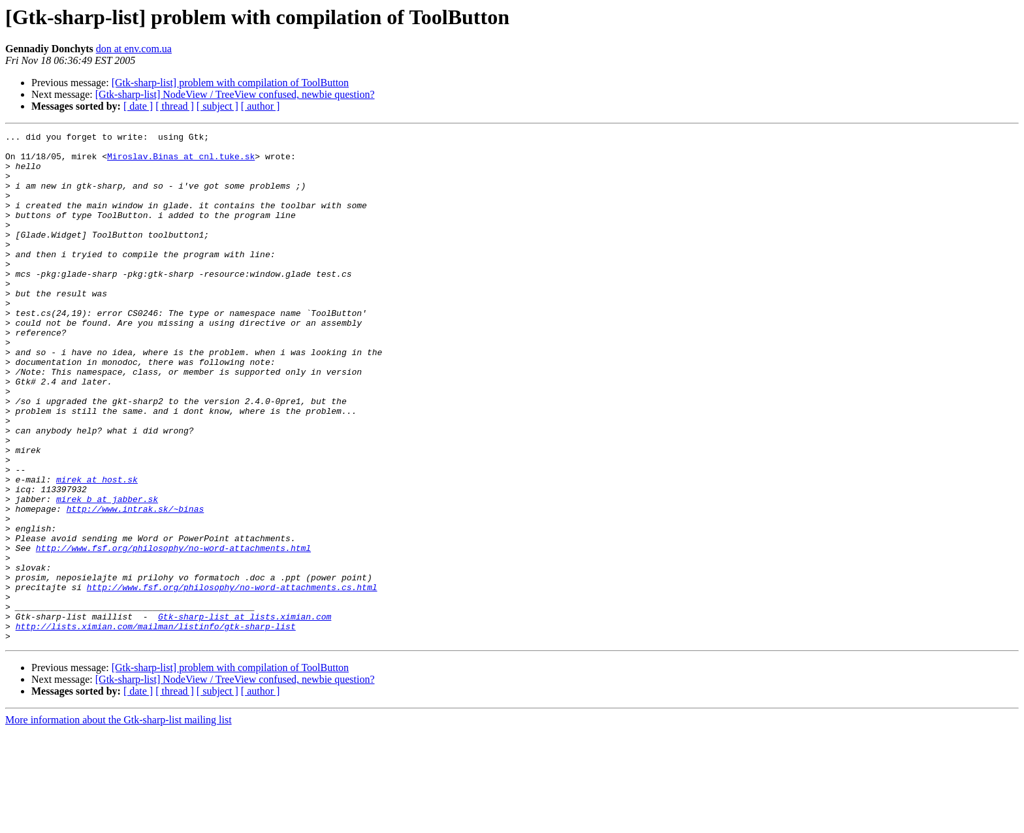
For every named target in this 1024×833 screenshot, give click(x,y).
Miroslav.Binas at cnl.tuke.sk (181, 162)
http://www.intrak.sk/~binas (135, 585)
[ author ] (260, 106)
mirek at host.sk (97, 550)
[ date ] (138, 106)
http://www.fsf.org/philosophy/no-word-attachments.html (173, 632)
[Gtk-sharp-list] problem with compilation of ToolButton (230, 82)
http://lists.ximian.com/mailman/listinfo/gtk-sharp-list (156, 726)
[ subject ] (217, 106)
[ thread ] (174, 106)
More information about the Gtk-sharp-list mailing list (118, 821)
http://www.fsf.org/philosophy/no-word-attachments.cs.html (232, 679)
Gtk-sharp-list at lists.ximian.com (244, 714)
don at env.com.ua (134, 48)
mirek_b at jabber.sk (107, 573)
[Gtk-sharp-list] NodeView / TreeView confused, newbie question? (235, 94)
